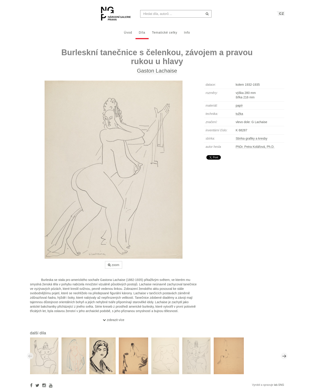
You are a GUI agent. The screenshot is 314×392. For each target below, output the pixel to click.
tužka (239, 116)
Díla (142, 35)
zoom (113, 267)
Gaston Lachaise (157, 73)
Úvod (128, 35)
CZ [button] (281, 16)
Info (187, 35)
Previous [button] (30, 358)
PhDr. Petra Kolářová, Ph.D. (255, 149)
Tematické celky (164, 35)
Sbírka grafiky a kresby (251, 140)
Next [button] (284, 358)
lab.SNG (279, 387)
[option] (46, 358)
